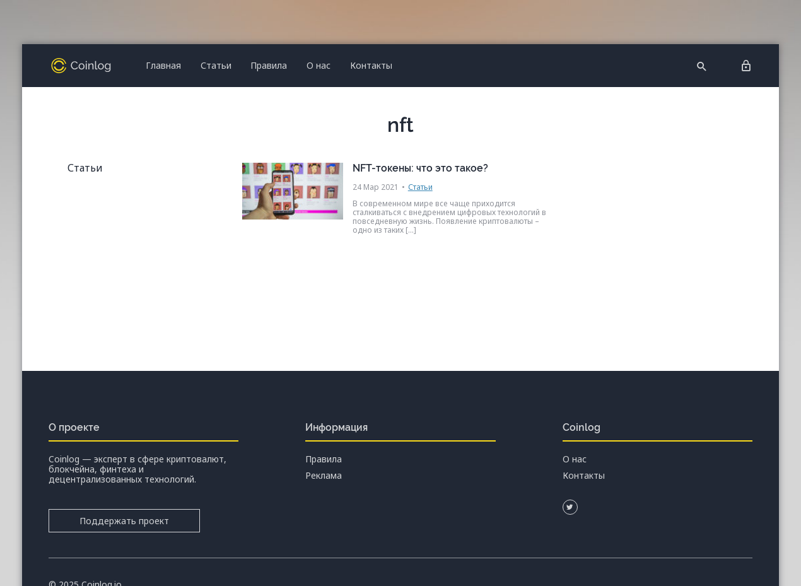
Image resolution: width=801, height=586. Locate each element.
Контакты (371, 65)
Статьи (216, 65)
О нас (318, 65)
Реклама (323, 476)
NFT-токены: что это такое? (420, 168)
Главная (163, 65)
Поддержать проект (124, 521)
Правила (268, 65)
